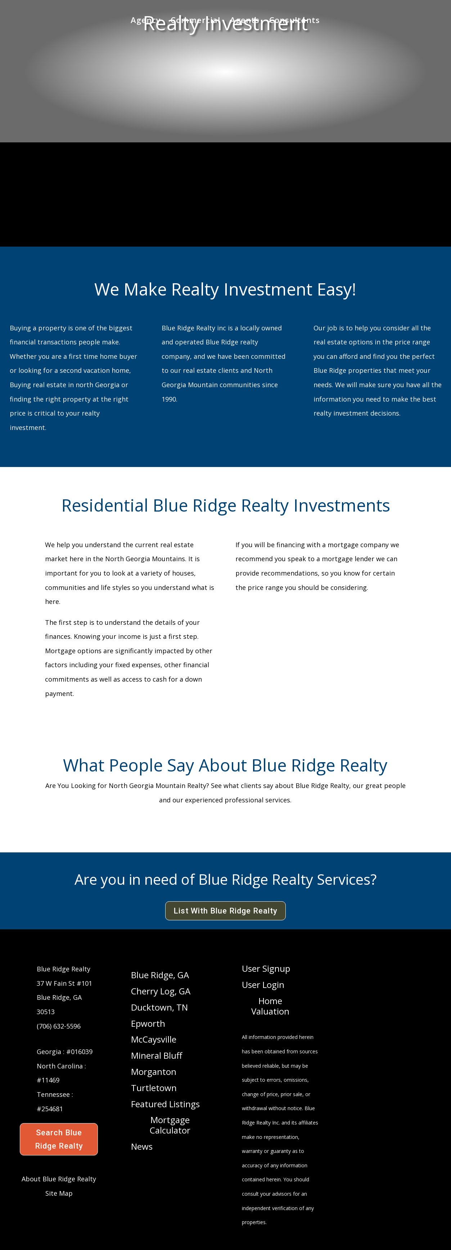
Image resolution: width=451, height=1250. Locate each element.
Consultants (294, 22)
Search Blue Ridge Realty (59, 1139)
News (142, 1146)
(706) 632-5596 (59, 1026)
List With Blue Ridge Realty (225, 910)
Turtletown (154, 1088)
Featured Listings (165, 1104)
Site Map (59, 1193)
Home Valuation (270, 1006)
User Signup (266, 968)
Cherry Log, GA (160, 991)
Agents (245, 22)
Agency (146, 22)
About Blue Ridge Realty (59, 1179)
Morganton (153, 1072)
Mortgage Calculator (170, 1125)
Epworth (148, 1023)
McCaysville (153, 1039)
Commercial (195, 22)
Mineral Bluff (156, 1055)
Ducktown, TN (159, 1007)
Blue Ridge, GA (160, 975)
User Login (263, 985)
